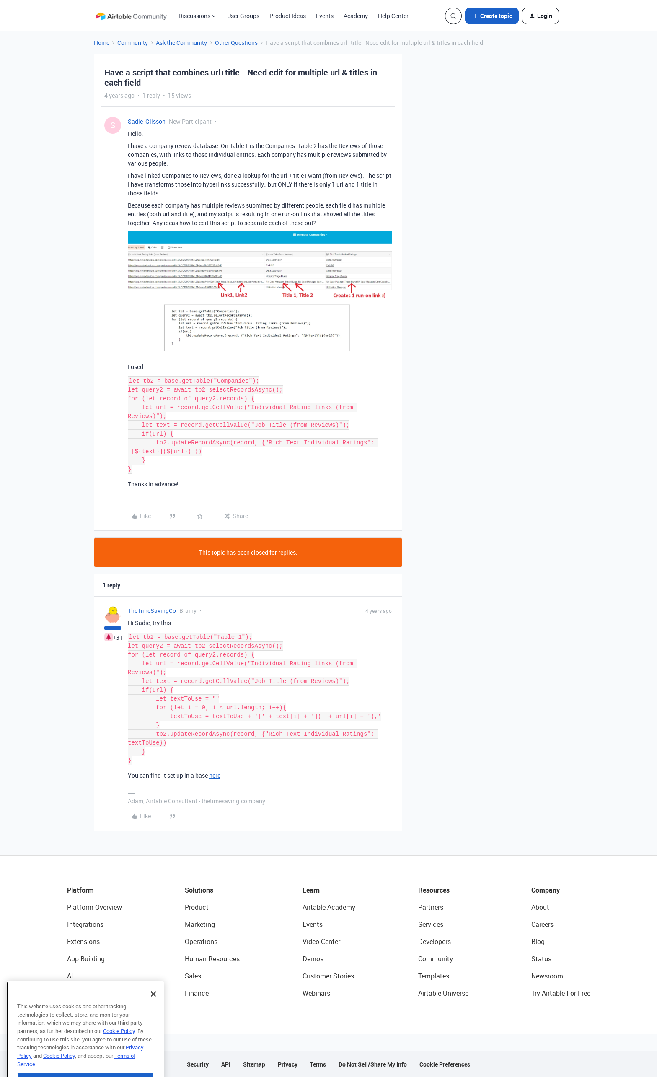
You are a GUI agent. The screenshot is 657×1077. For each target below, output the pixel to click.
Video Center (321, 941)
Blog (538, 941)
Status (541, 958)
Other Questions (236, 43)
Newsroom (547, 976)
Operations (201, 941)
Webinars (316, 993)
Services (430, 924)
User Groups (243, 16)
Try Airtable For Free (560, 993)
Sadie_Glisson (147, 121)
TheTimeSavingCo (152, 611)
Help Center (393, 16)
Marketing (200, 924)
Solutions (199, 890)
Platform (80, 890)
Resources (434, 890)
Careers (542, 924)
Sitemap (254, 1064)
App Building (86, 958)
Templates (433, 976)
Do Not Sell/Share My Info (373, 1064)
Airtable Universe (443, 993)
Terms (318, 1064)
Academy (356, 16)
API (225, 1064)
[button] (492, 16)
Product (197, 907)
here (214, 775)
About (540, 907)
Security (198, 1064)
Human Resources (212, 958)
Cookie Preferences (444, 1064)
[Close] (153, 1012)
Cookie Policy (119, 1049)
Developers (434, 941)
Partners (430, 907)
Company (545, 890)
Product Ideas (287, 16)
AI (70, 976)
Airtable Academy (329, 907)
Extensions (83, 941)
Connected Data (91, 993)
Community (132, 43)
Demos (313, 958)
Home (101, 43)
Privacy (287, 1064)
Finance (197, 993)
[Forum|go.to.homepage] (131, 16)
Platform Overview (94, 907)
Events (325, 16)
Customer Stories (328, 976)
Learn (311, 890)
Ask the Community (181, 43)
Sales (193, 976)
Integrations (85, 924)
